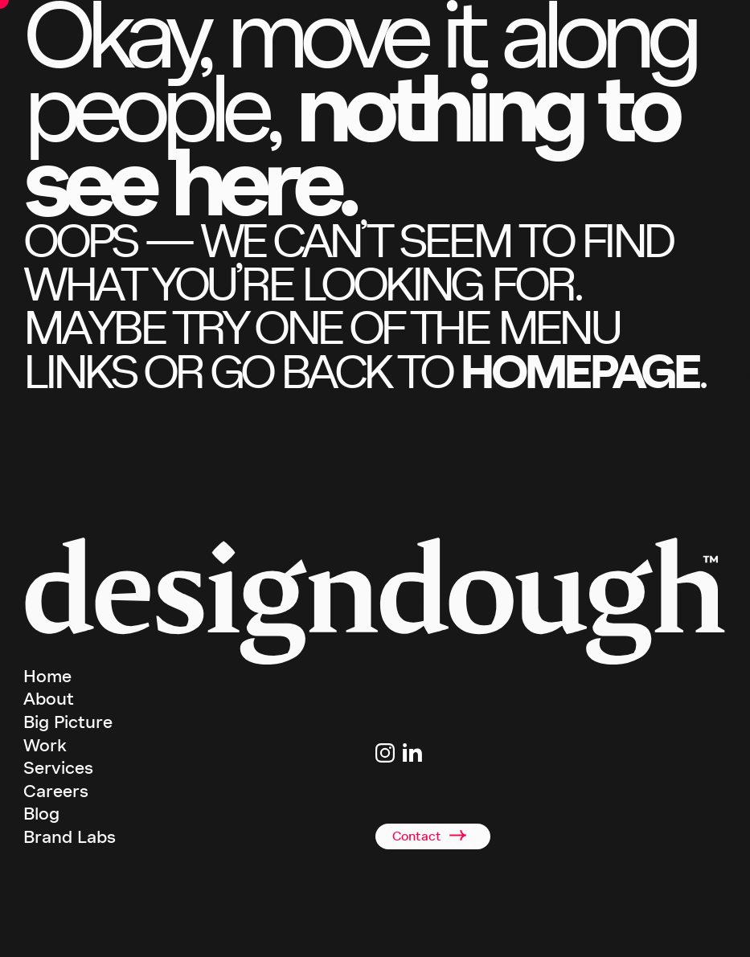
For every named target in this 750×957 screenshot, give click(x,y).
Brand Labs (69, 837)
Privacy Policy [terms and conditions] (488, 931)
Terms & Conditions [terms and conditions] (416, 931)
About (48, 699)
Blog (41, 814)
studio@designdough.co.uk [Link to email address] (430, 780)
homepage (579, 371)
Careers (55, 791)
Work (45, 745)
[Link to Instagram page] (385, 753)
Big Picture (68, 722)
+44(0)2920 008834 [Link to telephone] (414, 800)
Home (47, 676)
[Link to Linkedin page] (412, 753)
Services (58, 768)
